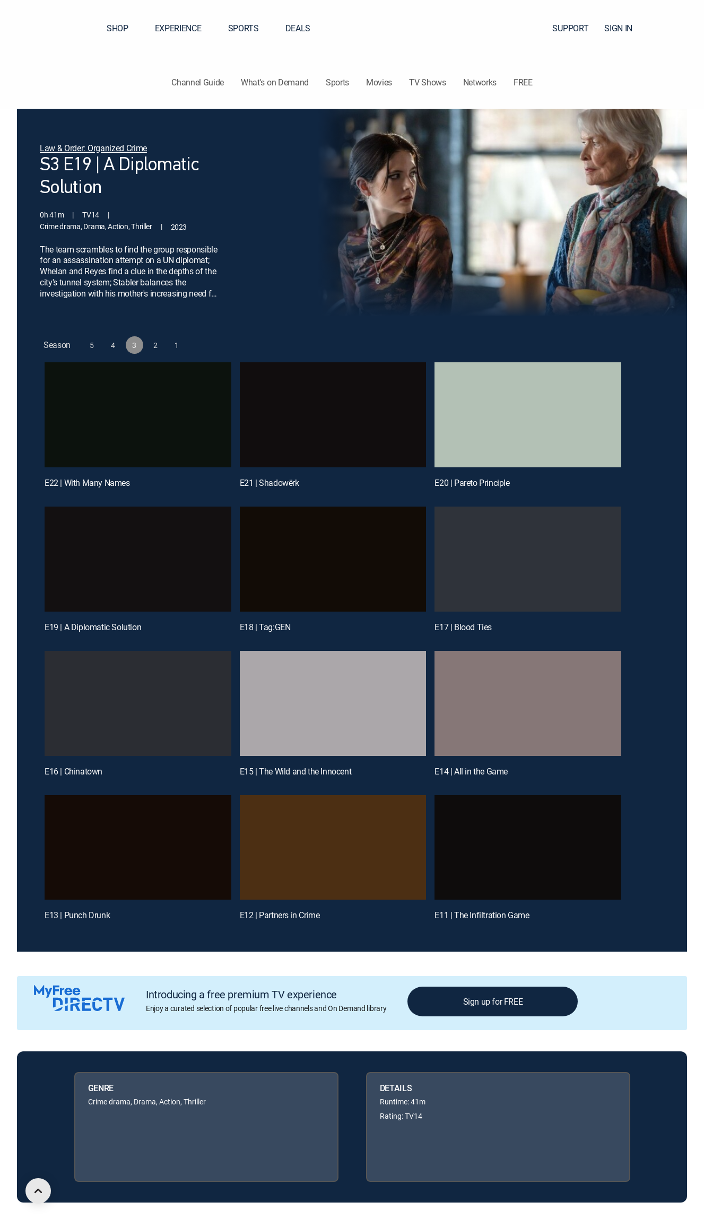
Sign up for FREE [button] (493, 1002)
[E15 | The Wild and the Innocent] (333, 704)
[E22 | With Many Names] (138, 415)
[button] (677, 28)
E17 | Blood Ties (463, 628)
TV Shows (427, 82)
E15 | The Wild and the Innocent (296, 772)
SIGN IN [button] (624, 28)
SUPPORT (570, 28)
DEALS (297, 28)
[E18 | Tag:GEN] (333, 560)
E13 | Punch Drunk (77, 916)
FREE (523, 82)
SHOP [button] (124, 28)
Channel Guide (197, 82)
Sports (337, 82)
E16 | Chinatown (73, 772)
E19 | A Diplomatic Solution (93, 628)
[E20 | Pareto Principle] (527, 415)
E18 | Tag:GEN (265, 628)
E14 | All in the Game (471, 772)
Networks (480, 82)
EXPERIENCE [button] (184, 28)
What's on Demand (275, 82)
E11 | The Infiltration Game (481, 916)
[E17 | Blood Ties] (527, 560)
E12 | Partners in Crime (280, 916)
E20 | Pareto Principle (471, 484)
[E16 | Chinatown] (138, 704)
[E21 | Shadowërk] (333, 415)
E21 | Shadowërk (269, 484)
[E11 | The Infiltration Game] (527, 848)
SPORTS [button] (250, 28)
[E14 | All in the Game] (527, 704)
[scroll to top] (38, 1191)
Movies (379, 82)
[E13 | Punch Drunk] (138, 848)
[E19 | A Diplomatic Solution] (138, 560)
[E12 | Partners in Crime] (333, 848)
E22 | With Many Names (87, 484)
